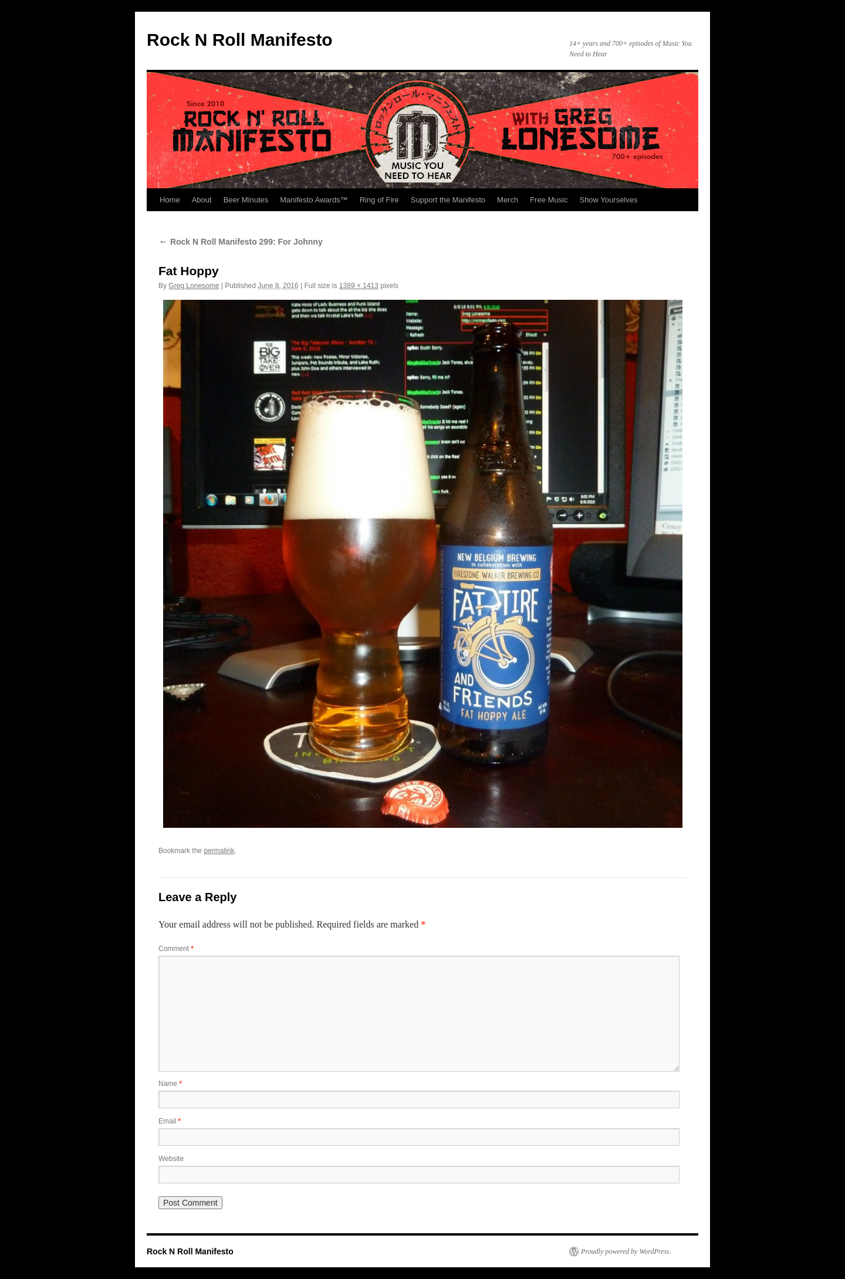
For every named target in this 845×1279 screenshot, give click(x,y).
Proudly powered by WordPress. (626, 1251)
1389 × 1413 (358, 286)
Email (169, 1121)
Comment (176, 949)
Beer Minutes (246, 199)
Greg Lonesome (193, 286)
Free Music (548, 199)
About (202, 199)
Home (170, 199)
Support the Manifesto (448, 199)
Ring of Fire (379, 199)
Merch (507, 199)
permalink (219, 851)
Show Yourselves (608, 199)
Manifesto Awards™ (313, 199)
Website (171, 1159)
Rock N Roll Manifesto (240, 39)
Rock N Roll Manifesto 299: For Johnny (240, 241)
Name (170, 1084)
